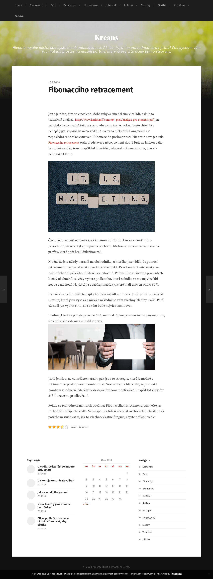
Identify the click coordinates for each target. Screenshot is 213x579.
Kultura (128, 5)
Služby (162, 5)
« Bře (86, 505)
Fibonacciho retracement (66, 144)
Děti (52, 5)
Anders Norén (122, 568)
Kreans (106, 38)
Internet (111, 5)
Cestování (36, 5)
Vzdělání (179, 5)
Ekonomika (91, 5)
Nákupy (145, 5)
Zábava (19, 15)
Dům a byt (69, 5)
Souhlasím (177, 574)
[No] (209, 574)
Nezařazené (149, 519)
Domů (18, 5)
